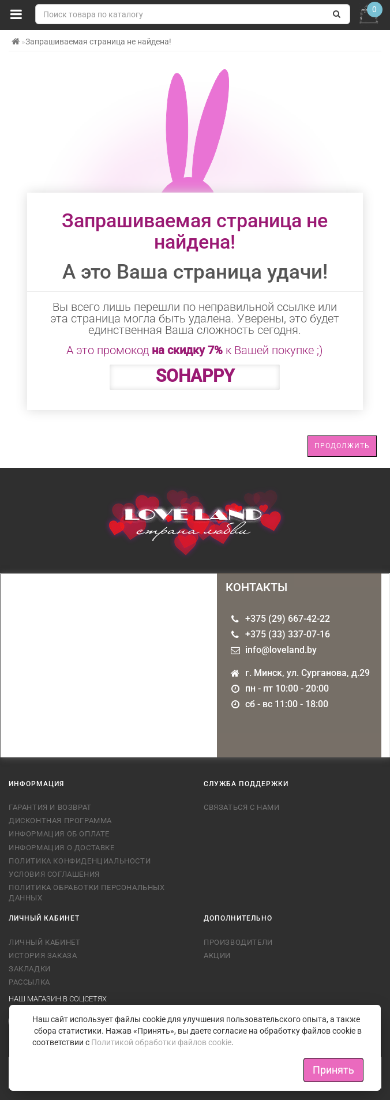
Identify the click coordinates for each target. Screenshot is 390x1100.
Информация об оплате (59, 833)
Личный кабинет (44, 942)
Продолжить (342, 446)
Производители (238, 942)
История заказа (43, 955)
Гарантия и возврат (50, 807)
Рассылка (29, 982)
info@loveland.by (281, 649)
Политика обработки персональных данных (87, 892)
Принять (333, 1070)
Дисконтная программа (60, 820)
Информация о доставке (62, 847)
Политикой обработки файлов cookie (161, 1042)
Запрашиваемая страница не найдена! (98, 41)
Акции (217, 955)
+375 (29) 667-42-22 (287, 618)
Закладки (30, 968)
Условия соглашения (54, 874)
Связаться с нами (242, 807)
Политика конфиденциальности (80, 861)
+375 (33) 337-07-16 (287, 634)
